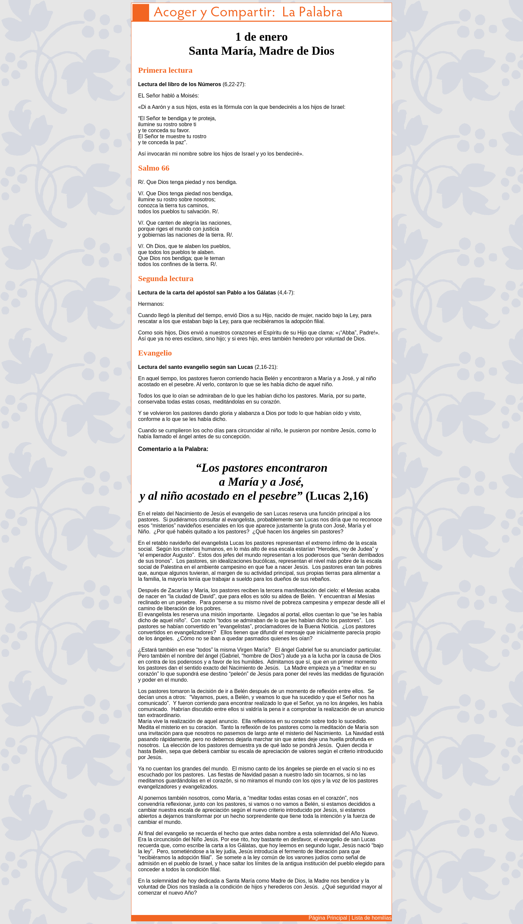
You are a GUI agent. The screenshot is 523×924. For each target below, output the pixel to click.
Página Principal (328, 918)
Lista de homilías (372, 918)
